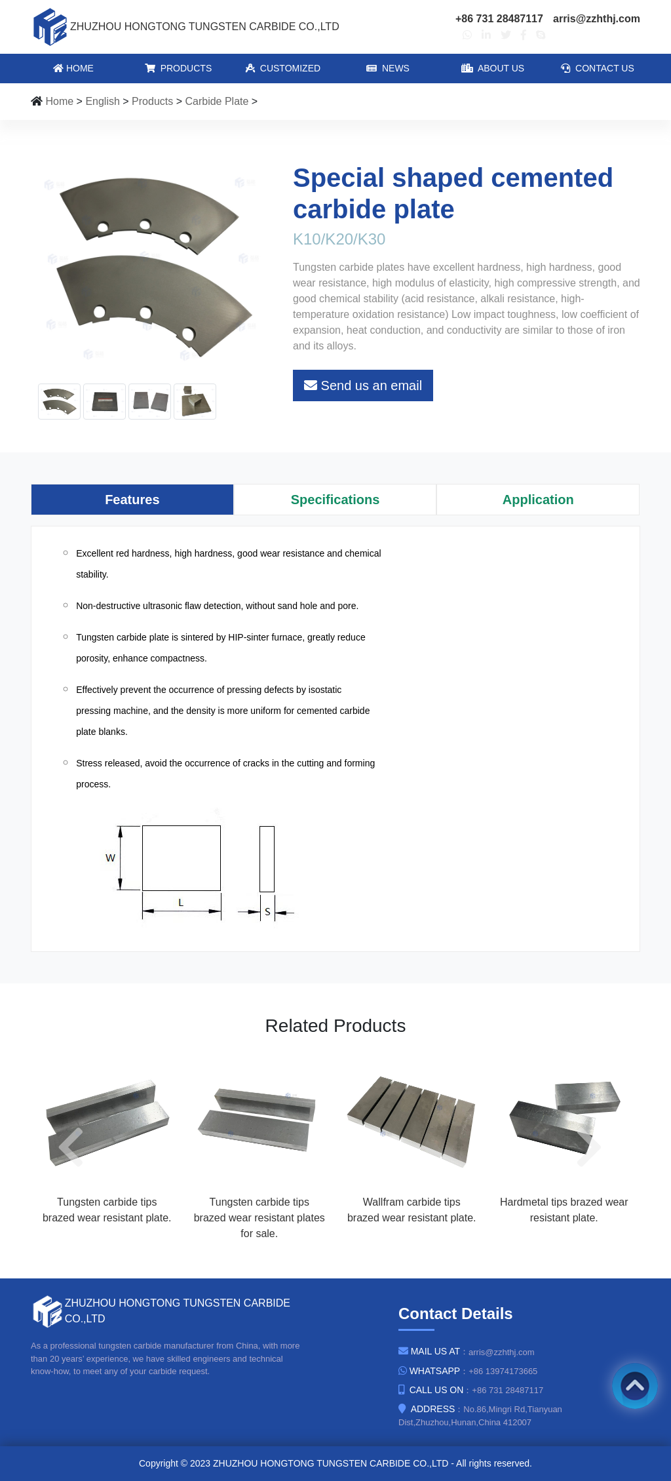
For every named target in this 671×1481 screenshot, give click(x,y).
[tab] (132, 499)
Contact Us (597, 68)
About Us (492, 68)
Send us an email (363, 385)
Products (178, 68)
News (388, 68)
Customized (283, 68)
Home (73, 68)
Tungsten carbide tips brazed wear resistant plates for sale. (259, 1217)
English (102, 101)
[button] (77, 1147)
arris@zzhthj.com (596, 18)
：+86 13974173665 (467, 1371)
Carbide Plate (216, 101)
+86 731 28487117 (499, 18)
